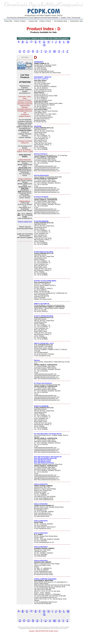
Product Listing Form (25, 222)
